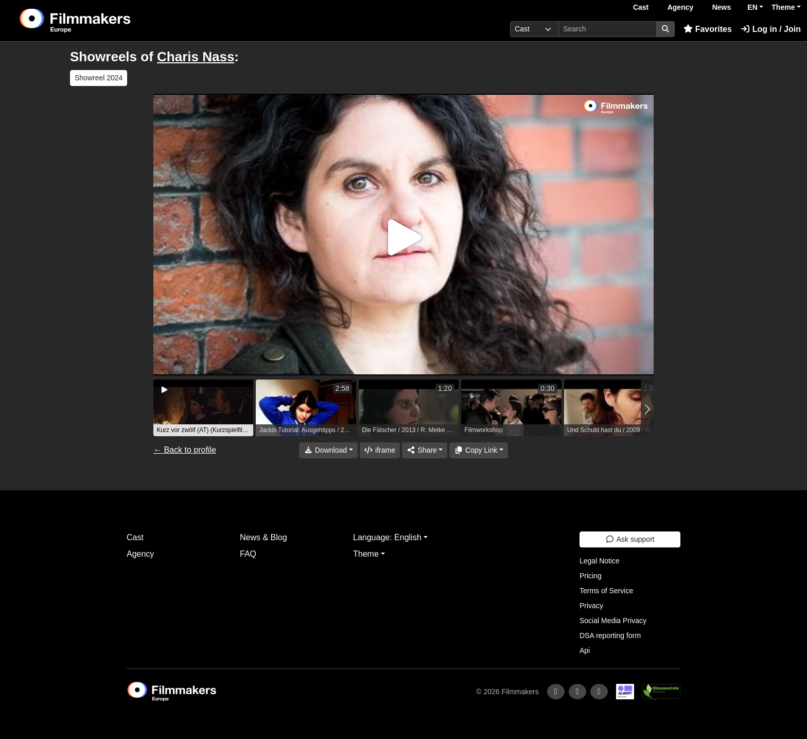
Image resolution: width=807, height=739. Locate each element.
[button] (647, 409)
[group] (203, 408)
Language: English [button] (387, 537)
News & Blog (263, 537)
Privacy (591, 605)
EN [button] (752, 7)
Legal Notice (600, 561)
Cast (640, 7)
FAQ (248, 553)
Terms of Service (606, 591)
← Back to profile (184, 449)
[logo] (101, 20)
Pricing (591, 576)
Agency (681, 7)
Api (585, 650)
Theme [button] (783, 7)
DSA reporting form (610, 635)
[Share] (424, 450)
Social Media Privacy (613, 620)
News (721, 7)
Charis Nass (195, 56)
